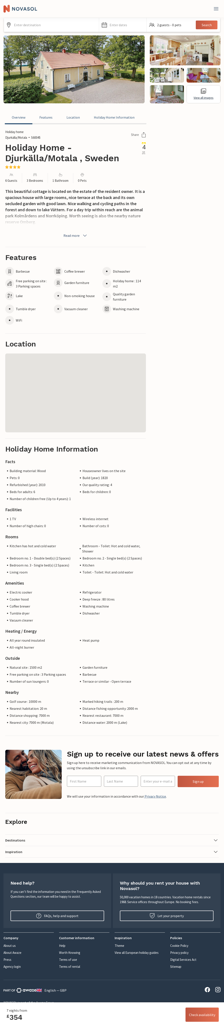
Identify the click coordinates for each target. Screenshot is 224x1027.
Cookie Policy (179, 946)
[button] (123, 25)
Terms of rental (69, 967)
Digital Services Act (183, 960)
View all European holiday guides (137, 953)
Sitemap (175, 967)
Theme (119, 946)
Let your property (167, 915)
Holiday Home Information (114, 117)
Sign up (198, 781)
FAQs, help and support (57, 915)
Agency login (12, 967)
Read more (75, 235)
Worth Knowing (69, 953)
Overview (18, 117)
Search (207, 25)
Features (45, 117)
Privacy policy (179, 953)
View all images (204, 94)
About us (10, 946)
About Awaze (12, 953)
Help (62, 946)
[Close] (216, 8)
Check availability (202, 1015)
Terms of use (68, 960)
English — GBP (51, 990)
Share (138, 135)
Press (7, 960)
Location (73, 117)
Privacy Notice (155, 796)
